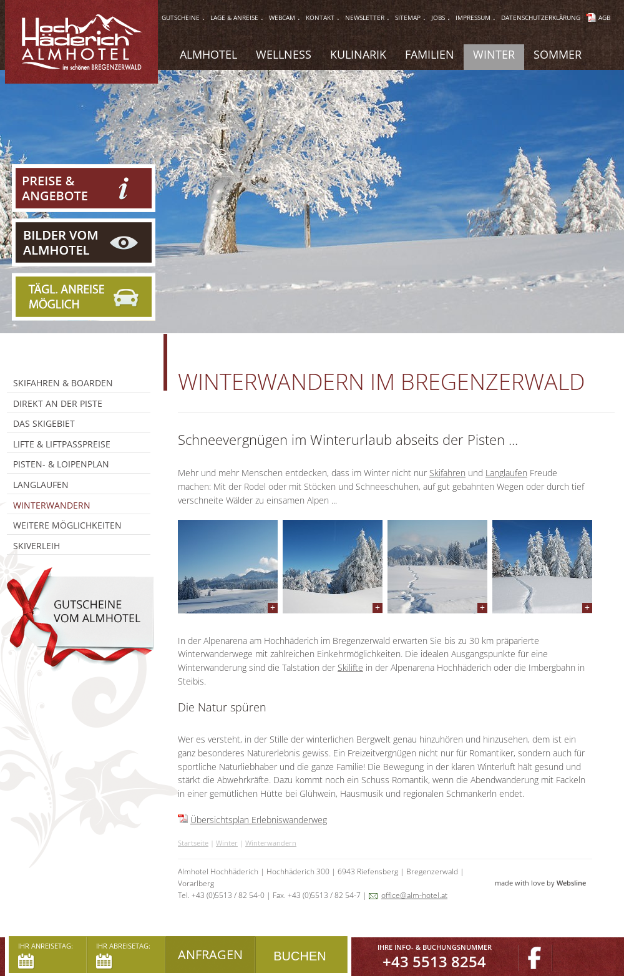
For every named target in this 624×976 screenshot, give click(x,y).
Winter (227, 842)
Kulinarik (358, 54)
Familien (429, 54)
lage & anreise (234, 17)
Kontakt (320, 17)
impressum (473, 17)
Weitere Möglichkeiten (67, 525)
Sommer (558, 54)
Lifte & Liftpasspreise (61, 444)
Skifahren (447, 473)
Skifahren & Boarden (63, 383)
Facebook (535, 958)
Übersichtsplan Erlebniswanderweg (258, 820)
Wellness (283, 54)
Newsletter (364, 17)
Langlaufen (506, 473)
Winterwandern (270, 842)
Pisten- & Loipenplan (61, 464)
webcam (282, 17)
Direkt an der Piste (57, 403)
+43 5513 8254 (434, 961)
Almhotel (208, 54)
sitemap (408, 17)
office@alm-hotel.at (414, 895)
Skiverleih (36, 546)
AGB (604, 17)
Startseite (193, 842)
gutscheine (181, 17)
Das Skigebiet (44, 423)
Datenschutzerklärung (540, 17)
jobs (438, 17)
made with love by (543, 882)
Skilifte (350, 667)
